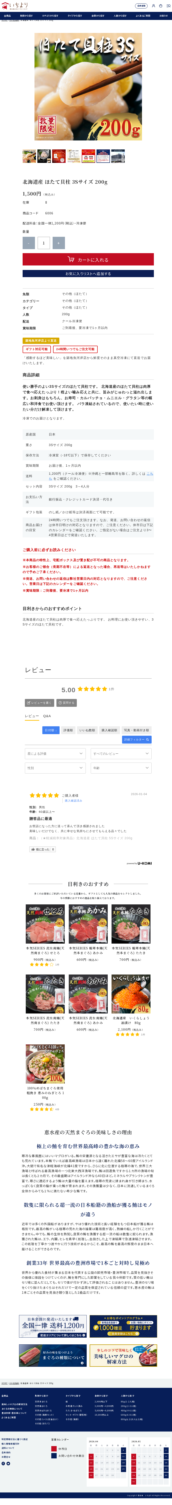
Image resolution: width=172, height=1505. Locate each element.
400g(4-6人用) (128, 1417)
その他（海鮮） (72, 1425)
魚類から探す (25, 16)
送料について (8, 1454)
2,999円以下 (101, 1408)
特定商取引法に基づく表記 (15, 1445)
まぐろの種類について (12, 1415)
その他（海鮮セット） (44, 1421)
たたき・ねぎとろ (74, 1417)
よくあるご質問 (142, 16)
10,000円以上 (102, 1421)
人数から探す (119, 16)
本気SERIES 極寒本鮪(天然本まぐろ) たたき (131, 957)
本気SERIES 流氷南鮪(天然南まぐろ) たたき (45, 1027)
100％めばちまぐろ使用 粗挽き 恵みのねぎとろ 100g (45, 1099)
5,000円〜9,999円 (104, 1417)
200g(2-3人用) (128, 1412)
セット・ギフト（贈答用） (76, 1421)
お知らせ (162, 16)
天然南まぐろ (41, 1412)
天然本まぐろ (41, 1408)
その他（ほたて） (42, 1430)
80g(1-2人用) (128, 1408)
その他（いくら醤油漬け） (46, 1425)
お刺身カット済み (74, 1412)
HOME (5, 27)
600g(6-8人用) (128, 1421)
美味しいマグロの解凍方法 (15, 1410)
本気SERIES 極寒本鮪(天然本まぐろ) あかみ (88, 957)
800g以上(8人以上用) (132, 1425)
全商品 (6, 16)
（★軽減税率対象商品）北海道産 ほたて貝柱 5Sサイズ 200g (86, 845)
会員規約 (6, 1459)
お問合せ (6, 1463)
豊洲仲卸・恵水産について (14, 1419)
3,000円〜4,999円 (104, 1412)
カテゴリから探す (49, 16)
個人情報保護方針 (10, 1450)
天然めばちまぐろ (43, 1417)
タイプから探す (74, 16)
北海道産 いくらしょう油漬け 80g (131, 1027)
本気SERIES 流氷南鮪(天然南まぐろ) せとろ (45, 957)
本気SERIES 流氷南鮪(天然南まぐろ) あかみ (88, 1027)
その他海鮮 (14, 27)
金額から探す (97, 16)
